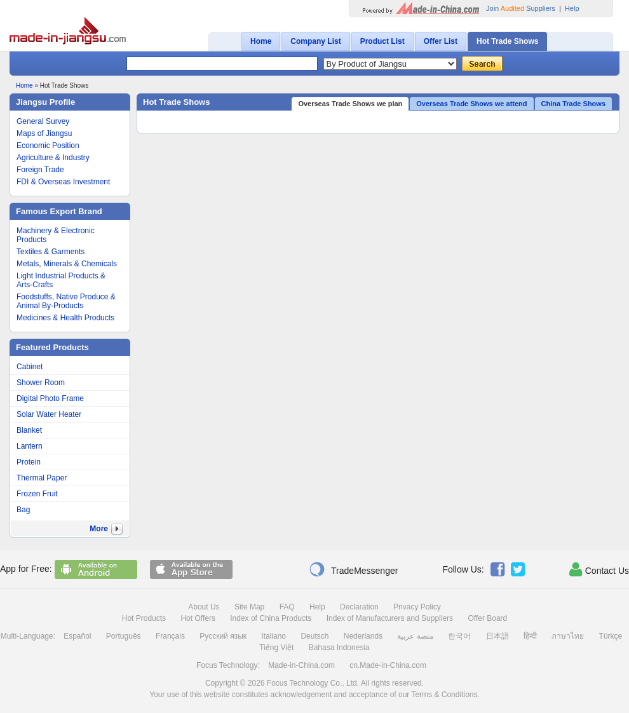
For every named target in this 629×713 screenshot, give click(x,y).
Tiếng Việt (276, 647)
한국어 (459, 636)
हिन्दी (530, 636)
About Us (203, 606)
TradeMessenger (353, 569)
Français (170, 636)
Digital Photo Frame (50, 398)
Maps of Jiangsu (44, 133)
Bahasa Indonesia (339, 647)
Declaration (359, 606)
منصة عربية (415, 636)
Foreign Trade (40, 169)
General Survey (43, 121)
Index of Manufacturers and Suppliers (390, 618)
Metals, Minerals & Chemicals (67, 263)
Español (77, 636)
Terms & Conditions (444, 694)
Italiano (273, 636)
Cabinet (30, 366)
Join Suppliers (520, 8)
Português (123, 636)
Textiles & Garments (51, 251)
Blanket (29, 430)
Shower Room (41, 382)
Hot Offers (197, 618)
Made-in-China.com (301, 665)
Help (572, 8)
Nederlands (363, 636)
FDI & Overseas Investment (63, 181)
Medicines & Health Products (65, 317)
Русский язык (223, 636)
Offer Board (487, 618)
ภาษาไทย (567, 636)
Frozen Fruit (37, 493)
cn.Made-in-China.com (387, 665)
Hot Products (144, 618)
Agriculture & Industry (53, 157)
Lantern (30, 446)
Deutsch (314, 636)
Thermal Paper (42, 477)
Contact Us (599, 569)
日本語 (497, 636)
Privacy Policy (417, 606)
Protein (29, 462)
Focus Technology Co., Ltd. (313, 683)
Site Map (249, 606)
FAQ (287, 606)
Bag (23, 509)
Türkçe (611, 636)
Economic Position (48, 145)
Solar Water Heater (49, 414)
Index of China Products (270, 618)
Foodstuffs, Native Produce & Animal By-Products (66, 301)
